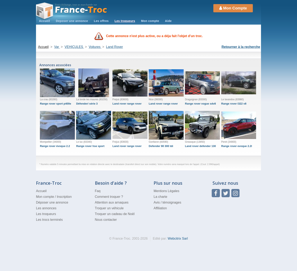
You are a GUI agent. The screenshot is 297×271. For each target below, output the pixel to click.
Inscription (64, 196)
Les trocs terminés (49, 219)
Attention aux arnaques (112, 202)
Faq (98, 191)
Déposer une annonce (52, 202)
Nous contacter (106, 219)
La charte (160, 196)
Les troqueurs (125, 21)
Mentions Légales (166, 191)
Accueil (44, 21)
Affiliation (160, 208)
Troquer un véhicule (109, 208)
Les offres (101, 21)
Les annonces (46, 208)
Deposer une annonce (72, 21)
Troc (81, 10)
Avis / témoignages (167, 202)
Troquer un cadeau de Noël (115, 214)
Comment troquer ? (109, 196)
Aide (168, 21)
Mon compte (150, 21)
